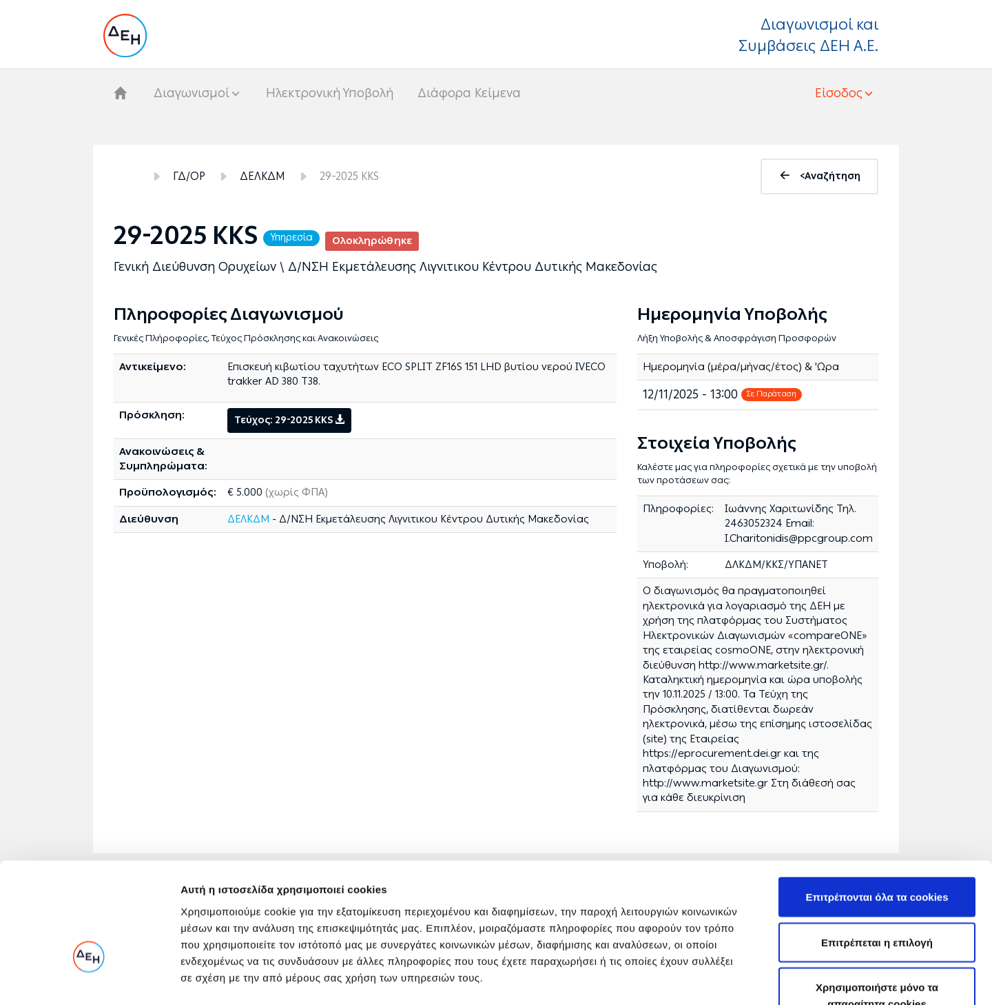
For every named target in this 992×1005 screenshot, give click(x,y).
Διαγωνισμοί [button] (191, 93)
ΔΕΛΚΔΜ (262, 176)
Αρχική (126, 176)
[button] (845, 93)
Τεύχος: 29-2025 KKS (289, 420)
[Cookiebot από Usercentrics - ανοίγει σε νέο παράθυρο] (89, 978)
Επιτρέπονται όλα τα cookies (876, 807)
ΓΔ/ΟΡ (189, 176)
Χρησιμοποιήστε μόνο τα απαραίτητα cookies (877, 906)
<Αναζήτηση (830, 176)
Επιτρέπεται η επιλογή (877, 853)
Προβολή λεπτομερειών (818, 978)
